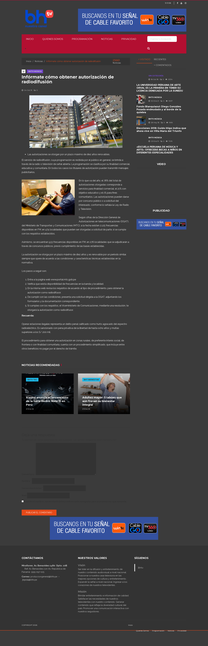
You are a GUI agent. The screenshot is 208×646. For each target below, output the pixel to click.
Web (24, 495)
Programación (82, 39)
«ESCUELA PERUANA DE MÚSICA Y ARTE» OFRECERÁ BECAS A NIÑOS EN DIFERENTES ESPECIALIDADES (159, 149)
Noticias (107, 39)
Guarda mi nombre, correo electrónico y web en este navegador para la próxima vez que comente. (75, 501)
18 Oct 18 (153, 79)
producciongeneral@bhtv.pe (43, 576)
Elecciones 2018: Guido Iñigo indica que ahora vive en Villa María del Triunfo (161, 129)
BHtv (140, 567)
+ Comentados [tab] (162, 65)
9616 (169, 122)
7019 (169, 141)
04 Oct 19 (27, 90)
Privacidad (128, 39)
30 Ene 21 (153, 101)
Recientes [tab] (160, 59)
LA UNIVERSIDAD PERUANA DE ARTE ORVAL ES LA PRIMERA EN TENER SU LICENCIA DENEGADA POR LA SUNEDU (159, 88)
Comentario (28, 474)
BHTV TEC (32, 380)
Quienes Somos (52, 39)
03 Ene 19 (153, 141)
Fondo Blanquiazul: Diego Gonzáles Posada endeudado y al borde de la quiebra (158, 109)
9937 (169, 101)
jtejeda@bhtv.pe (29, 580)
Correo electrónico (32, 488)
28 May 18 (153, 122)
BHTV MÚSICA (35, 71)
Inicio (30, 39)
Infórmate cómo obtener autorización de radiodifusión (68, 79)
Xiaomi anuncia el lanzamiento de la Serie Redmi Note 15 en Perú (47, 401)
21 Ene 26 (30, 409)
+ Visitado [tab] (144, 59)
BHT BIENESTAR (91, 380)
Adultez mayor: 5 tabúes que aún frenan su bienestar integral (102, 401)
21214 (168, 79)
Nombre (26, 481)
